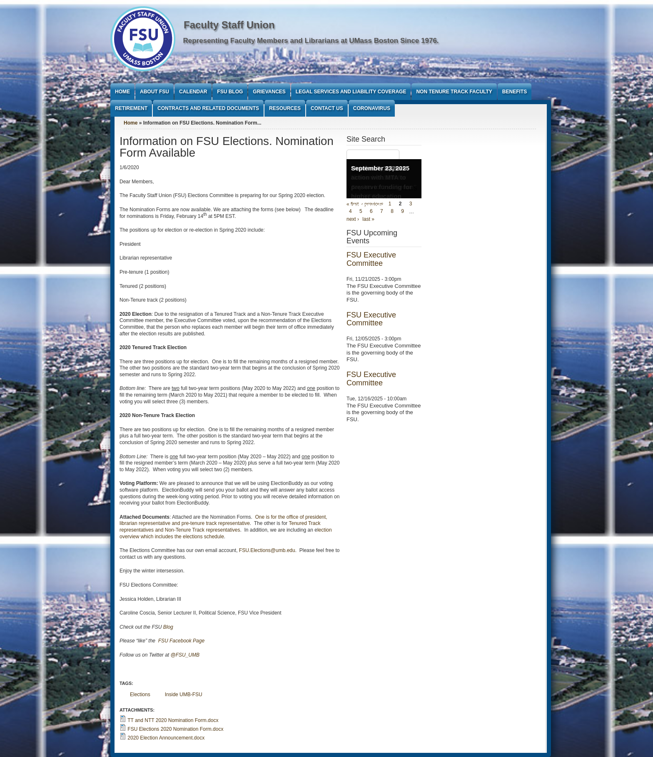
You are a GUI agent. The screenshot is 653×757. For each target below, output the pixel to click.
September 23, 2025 (380, 168)
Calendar (193, 92)
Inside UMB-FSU (183, 694)
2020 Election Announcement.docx (165, 738)
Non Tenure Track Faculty (454, 92)
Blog (168, 627)
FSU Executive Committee (371, 259)
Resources (285, 108)
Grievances (269, 92)
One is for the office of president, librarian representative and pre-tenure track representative (223, 520)
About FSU (154, 92)
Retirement (131, 108)
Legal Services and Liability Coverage (351, 92)
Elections (140, 694)
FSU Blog (230, 92)
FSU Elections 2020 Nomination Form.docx (175, 729)
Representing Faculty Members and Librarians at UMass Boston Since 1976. (311, 41)
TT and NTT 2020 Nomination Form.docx (172, 720)
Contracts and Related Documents (208, 108)
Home (122, 92)
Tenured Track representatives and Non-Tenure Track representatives (220, 526)
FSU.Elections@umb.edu (267, 550)
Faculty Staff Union (229, 24)
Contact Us (327, 108)
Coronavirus (371, 108)
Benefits (514, 92)
